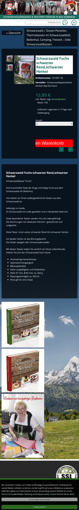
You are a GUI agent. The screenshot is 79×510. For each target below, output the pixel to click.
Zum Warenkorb (74, 21)
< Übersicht (13, 32)
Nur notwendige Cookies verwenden (39, 499)
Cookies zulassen (39, 507)
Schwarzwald (35, 30)
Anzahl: (39, 120)
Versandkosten (58, 99)
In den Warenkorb (46, 143)
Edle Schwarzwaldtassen (49, 41)
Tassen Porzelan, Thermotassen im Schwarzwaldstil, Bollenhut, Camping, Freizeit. (49, 35)
